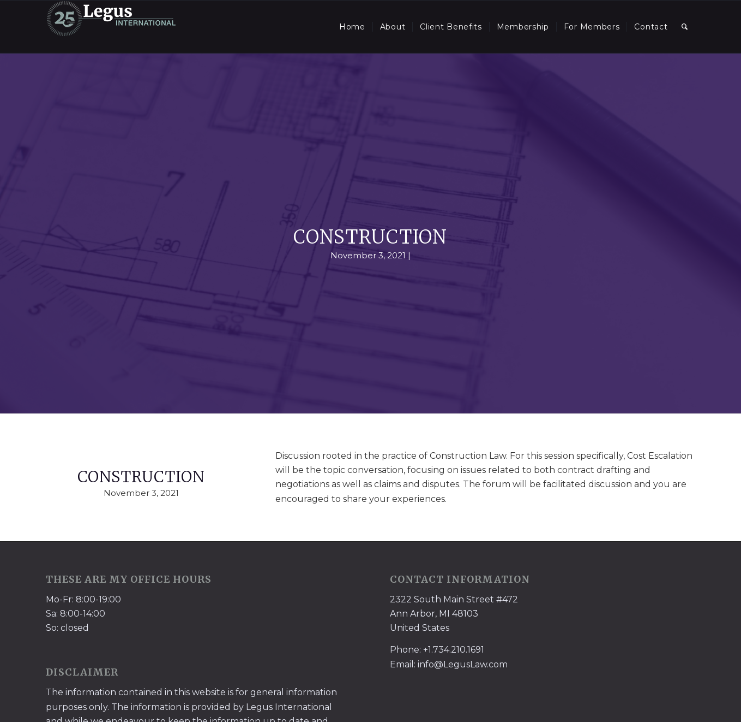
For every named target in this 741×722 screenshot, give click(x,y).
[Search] (684, 27)
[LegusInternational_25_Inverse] (111, 27)
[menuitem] (352, 27)
